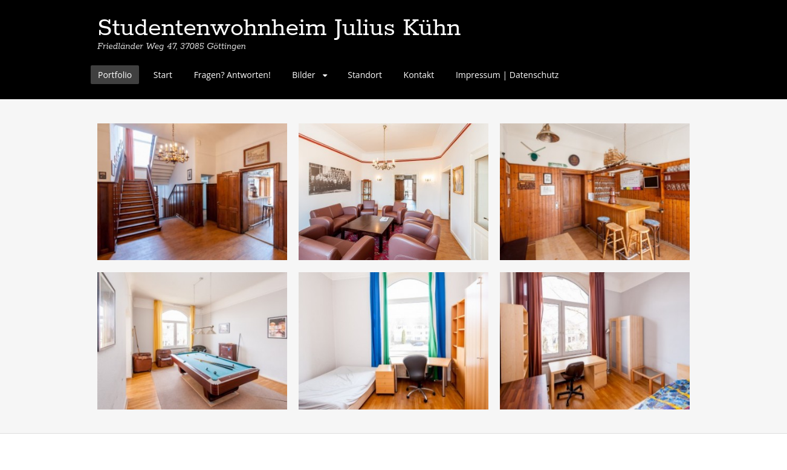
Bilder (303, 74)
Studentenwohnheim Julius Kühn (279, 28)
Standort (365, 74)
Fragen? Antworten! (232, 74)
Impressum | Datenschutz (507, 74)
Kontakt (419, 74)
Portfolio (115, 74)
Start (163, 74)
